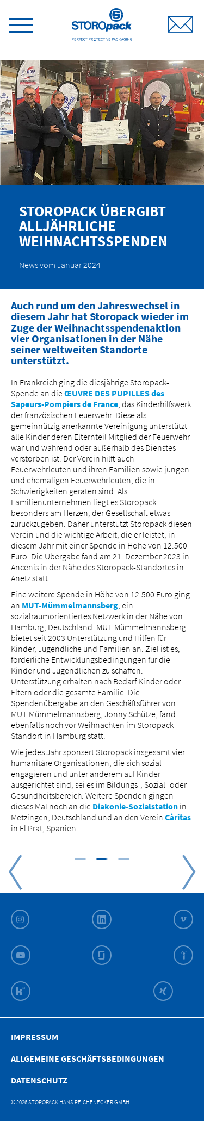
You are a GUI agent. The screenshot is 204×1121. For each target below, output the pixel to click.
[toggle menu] (20, 23)
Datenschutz (39, 1080)
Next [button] (189, 871)
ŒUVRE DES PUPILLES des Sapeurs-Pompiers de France (87, 398)
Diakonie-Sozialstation (135, 806)
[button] (80, 858)
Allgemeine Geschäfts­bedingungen (87, 1058)
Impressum (34, 1036)
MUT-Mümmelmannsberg (70, 605)
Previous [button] (15, 871)
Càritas (178, 817)
